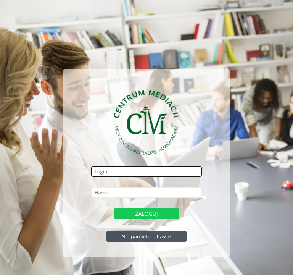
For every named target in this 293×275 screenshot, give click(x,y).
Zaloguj (146, 213)
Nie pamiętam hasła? (146, 236)
